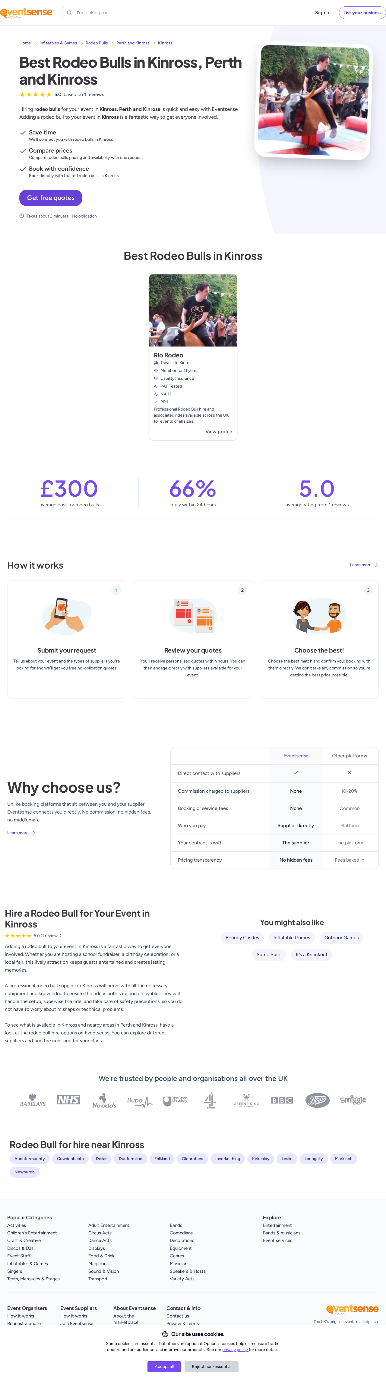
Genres (177, 1256)
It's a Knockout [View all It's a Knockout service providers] (311, 954)
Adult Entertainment (108, 1225)
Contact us (177, 1316)
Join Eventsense (76, 1323)
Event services (277, 1240)
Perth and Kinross (133, 43)
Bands (176, 1225)
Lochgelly (314, 1158)
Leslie (287, 1158)
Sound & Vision (103, 1271)
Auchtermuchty (29, 1158)
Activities (16, 1225)
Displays (96, 1248)
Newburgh (24, 1172)
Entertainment (277, 1225)
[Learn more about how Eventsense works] (193, 570)
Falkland (162, 1158)
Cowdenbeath (70, 1158)
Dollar (101, 1158)
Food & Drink (101, 1256)
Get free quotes (50, 198)
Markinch (344, 1158)
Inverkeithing (227, 1158)
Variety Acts (182, 1279)
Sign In (323, 12)
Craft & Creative (24, 1240)
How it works (20, 1316)
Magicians (98, 1263)
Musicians (179, 1263)
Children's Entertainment (32, 1233)
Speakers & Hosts (188, 1271)
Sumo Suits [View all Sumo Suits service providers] (269, 954)
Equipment (181, 1248)
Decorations (182, 1240)
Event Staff (19, 1256)
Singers (14, 1271)
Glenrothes (192, 1158)
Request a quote (24, 1323)
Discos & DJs (20, 1248)
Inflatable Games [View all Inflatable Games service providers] (292, 937)
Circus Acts (100, 1233)
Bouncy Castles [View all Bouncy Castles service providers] (242, 937)
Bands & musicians (281, 1233)
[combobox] (104, 12)
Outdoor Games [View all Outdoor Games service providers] (341, 937)
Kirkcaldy (261, 1158)
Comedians (181, 1233)
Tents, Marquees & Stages (33, 1279)
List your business (362, 12)
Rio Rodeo (168, 355)
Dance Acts (100, 1240)
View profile (218, 431)
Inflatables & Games (58, 43)
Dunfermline (130, 1158)
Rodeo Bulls (97, 43)
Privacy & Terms (182, 1323)
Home (25, 43)
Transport (98, 1279)
